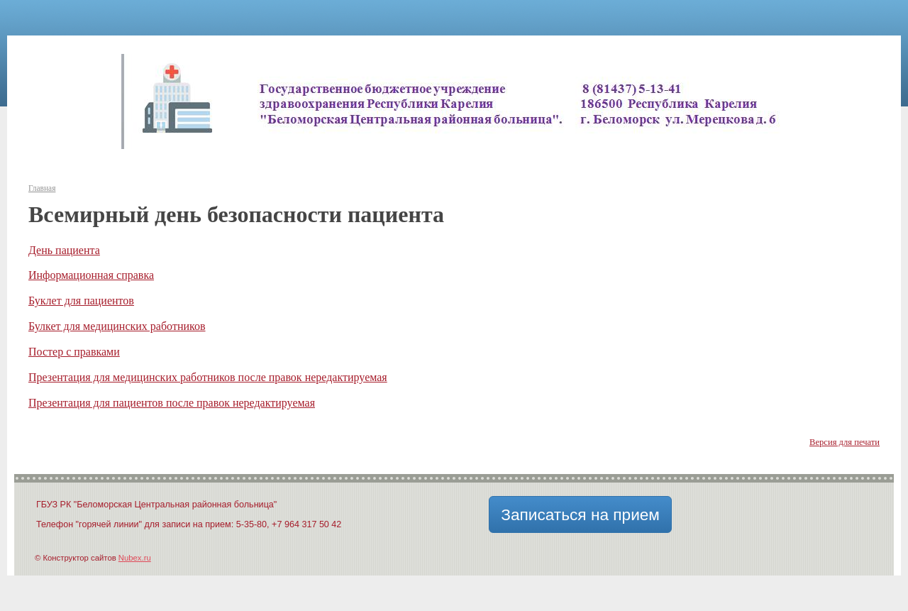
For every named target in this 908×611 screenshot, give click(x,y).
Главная (41, 188)
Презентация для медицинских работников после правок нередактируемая (207, 377)
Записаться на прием (580, 514)
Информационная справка (91, 275)
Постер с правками (74, 352)
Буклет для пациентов (81, 301)
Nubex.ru (134, 558)
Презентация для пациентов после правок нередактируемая (171, 403)
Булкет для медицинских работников (117, 326)
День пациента (64, 250)
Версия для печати (844, 442)
